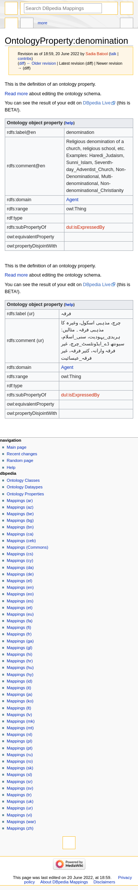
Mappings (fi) (19, 627)
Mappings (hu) (20, 667)
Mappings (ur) (20, 808)
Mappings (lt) (19, 708)
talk (113, 53)
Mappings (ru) (20, 754)
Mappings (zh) (20, 828)
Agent (72, 199)
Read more (16, 93)
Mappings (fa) (19, 621)
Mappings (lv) (19, 714)
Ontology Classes (23, 480)
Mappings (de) (20, 574)
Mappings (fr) (19, 634)
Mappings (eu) (20, 614)
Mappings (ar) (20, 500)
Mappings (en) (20, 587)
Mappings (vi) (19, 815)
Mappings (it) (19, 688)
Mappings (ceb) (21, 540)
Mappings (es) (20, 601)
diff (21, 63)
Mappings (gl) (19, 647)
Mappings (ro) (20, 761)
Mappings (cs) (20, 554)
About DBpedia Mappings (64, 882)
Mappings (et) (19, 607)
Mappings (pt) (19, 748)
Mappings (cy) (20, 560)
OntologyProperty (11, 24)
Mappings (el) (19, 580)
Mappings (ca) (20, 534)
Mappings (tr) (19, 795)
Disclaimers (104, 882)
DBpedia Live (96, 103)
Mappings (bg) (20, 520)
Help (11, 467)
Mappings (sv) (20, 788)
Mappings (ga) (20, 641)
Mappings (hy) (20, 674)
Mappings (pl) (19, 741)
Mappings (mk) (21, 721)
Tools (126, 24)
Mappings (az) (20, 507)
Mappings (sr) (19, 781)
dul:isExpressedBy (85, 227)
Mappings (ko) (20, 701)
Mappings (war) (21, 821)
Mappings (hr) (20, 661)
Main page (16, 447)
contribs (24, 58)
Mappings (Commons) (27, 547)
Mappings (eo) (20, 594)
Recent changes (22, 454)
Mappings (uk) (20, 801)
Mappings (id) (19, 681)
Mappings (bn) (20, 527)
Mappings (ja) (19, 694)
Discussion (27, 24)
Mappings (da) (20, 567)
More (42, 23)
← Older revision (41, 63)
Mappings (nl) (19, 734)
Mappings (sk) (20, 768)
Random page (20, 460)
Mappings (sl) (19, 774)
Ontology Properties (25, 494)
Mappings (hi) (19, 654)
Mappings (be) (20, 514)
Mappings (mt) (20, 728)
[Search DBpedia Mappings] (63, 8)
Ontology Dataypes (24, 487)
